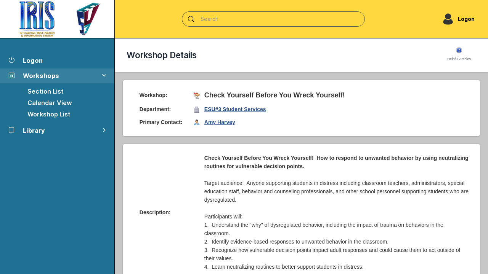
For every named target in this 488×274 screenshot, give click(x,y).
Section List (45, 91)
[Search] (273, 19)
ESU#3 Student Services (235, 109)
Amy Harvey (219, 122)
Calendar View (49, 103)
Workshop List (49, 114)
